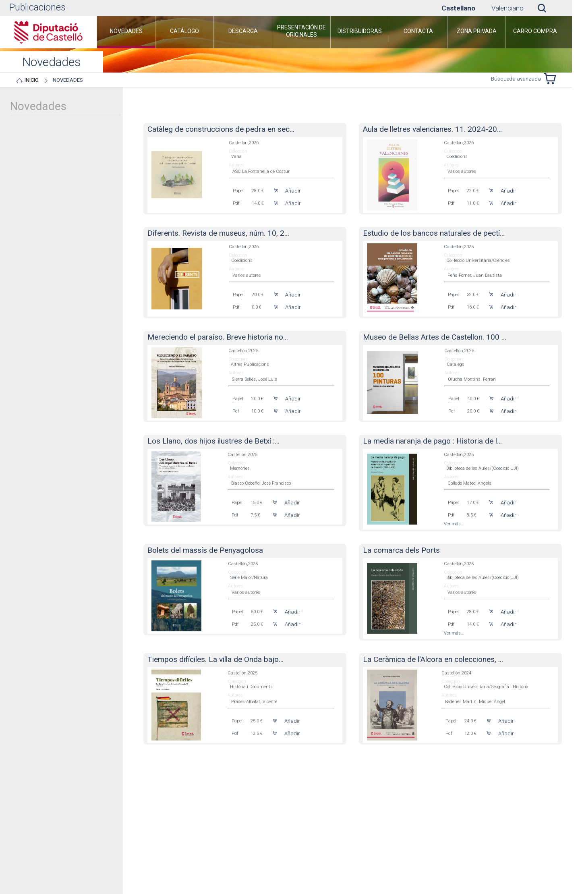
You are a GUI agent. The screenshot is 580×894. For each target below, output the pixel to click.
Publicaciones (37, 7)
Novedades (68, 80)
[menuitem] (126, 32)
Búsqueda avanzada (516, 79)
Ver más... (454, 524)
